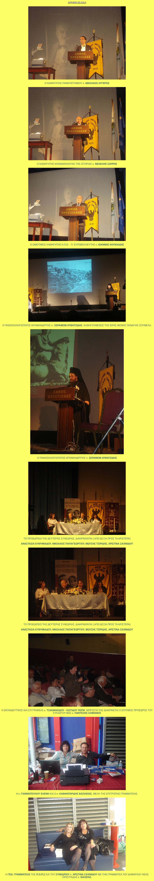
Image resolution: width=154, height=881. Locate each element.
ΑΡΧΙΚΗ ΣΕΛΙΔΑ (77, 2)
